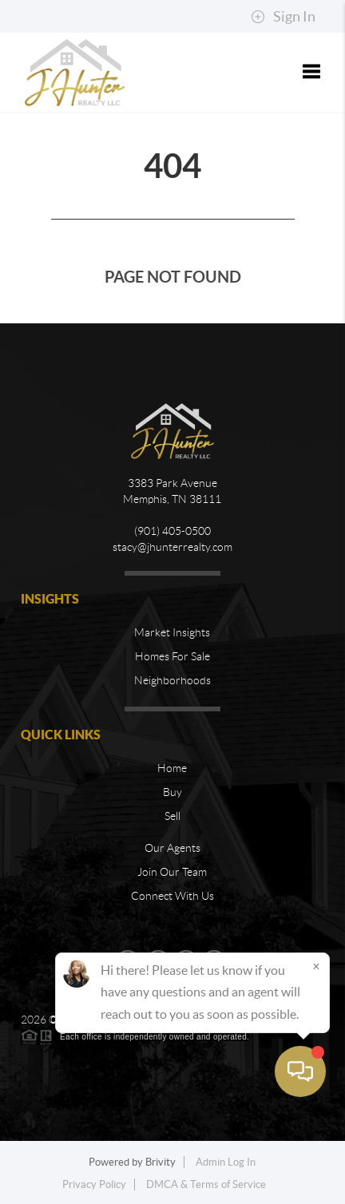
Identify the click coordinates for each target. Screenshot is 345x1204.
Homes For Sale (172, 656)
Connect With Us (172, 895)
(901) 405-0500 (172, 531)
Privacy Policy (94, 1184)
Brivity (160, 1162)
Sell (172, 816)
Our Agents (172, 848)
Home (172, 768)
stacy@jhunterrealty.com (172, 547)
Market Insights (172, 632)
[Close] (316, 1054)
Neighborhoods (172, 680)
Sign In (283, 17)
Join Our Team (172, 871)
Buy (172, 792)
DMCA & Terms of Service (206, 1184)
